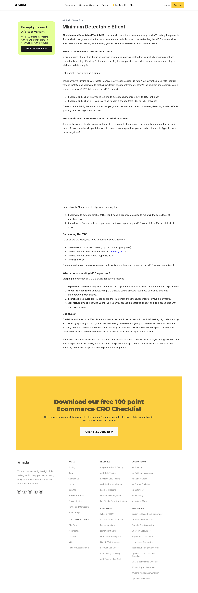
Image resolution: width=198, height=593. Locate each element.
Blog (132, 5)
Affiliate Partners (76, 504)
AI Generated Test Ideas (111, 527)
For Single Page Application (113, 509)
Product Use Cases (109, 556)
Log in (167, 5)
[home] (38, 5)
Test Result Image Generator (145, 556)
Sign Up (72, 498)
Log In (71, 492)
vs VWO (145, 481)
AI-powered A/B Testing (111, 475)
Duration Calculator (141, 539)
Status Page (74, 520)
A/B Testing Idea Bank (110, 567)
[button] (69, 5)
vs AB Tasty (137, 504)
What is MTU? (107, 522)
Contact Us (73, 487)
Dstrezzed (73, 544)
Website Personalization (111, 492)
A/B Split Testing (108, 481)
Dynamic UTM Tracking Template (143, 563)
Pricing (105, 5)
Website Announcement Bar (145, 581)
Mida (70, 550)
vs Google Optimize (141, 492)
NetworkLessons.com (78, 556)
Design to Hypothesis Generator (147, 522)
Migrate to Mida (139, 509)
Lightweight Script (108, 539)
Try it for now (36, 48)
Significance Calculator (143, 544)
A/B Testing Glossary (110, 561)
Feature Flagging (108, 498)
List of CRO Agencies (110, 550)
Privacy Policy (75, 509)
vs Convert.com (139, 487)
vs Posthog (137, 475)
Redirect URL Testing (110, 487)
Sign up (177, 5)
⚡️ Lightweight (119, 5)
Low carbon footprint (110, 544)
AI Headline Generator (142, 527)
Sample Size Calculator (143, 533)
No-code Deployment (110, 504)
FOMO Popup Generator (143, 575)
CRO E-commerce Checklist (145, 570)
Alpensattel (73, 539)
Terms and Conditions (78, 515)
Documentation (107, 533)
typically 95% (117, 251)
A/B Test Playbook (141, 587)
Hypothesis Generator (142, 550)
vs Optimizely (138, 498)
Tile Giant (72, 533)
